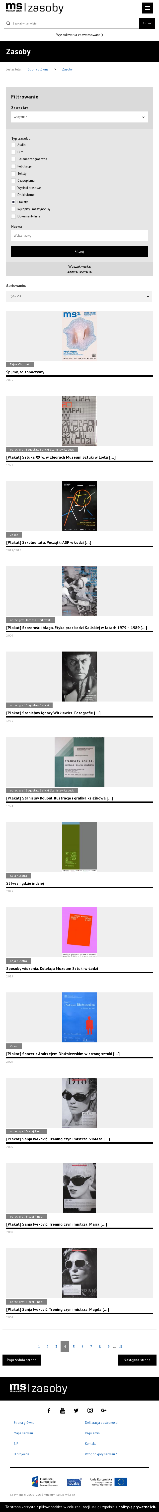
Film (20, 152)
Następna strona (137, 1360)
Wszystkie (79, 117)
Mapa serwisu (23, 1433)
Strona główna (38, 69)
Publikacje (24, 166)
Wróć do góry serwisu (101, 1454)
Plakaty (22, 202)
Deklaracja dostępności (101, 1423)
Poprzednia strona (22, 1360)
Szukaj (147, 23)
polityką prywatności (136, 1507)
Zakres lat (19, 107)
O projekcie (21, 1454)
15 (120, 1346)
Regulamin (92, 1433)
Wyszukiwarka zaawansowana (78, 34)
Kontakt (90, 1444)
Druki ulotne (26, 195)
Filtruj (79, 251)
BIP (16, 1444)
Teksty (21, 173)
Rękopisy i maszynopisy (33, 209)
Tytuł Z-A (80, 296)
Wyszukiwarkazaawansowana (80, 268)
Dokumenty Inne (28, 216)
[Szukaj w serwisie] (71, 23)
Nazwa (16, 226)
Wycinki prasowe (29, 188)
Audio (21, 145)
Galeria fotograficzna (32, 159)
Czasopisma (26, 180)
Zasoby (67, 69)
